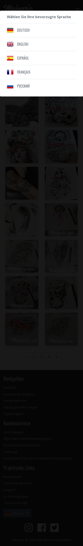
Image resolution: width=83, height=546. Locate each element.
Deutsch (23, 30)
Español (23, 58)
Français (23, 72)
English (22, 44)
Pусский (23, 86)
